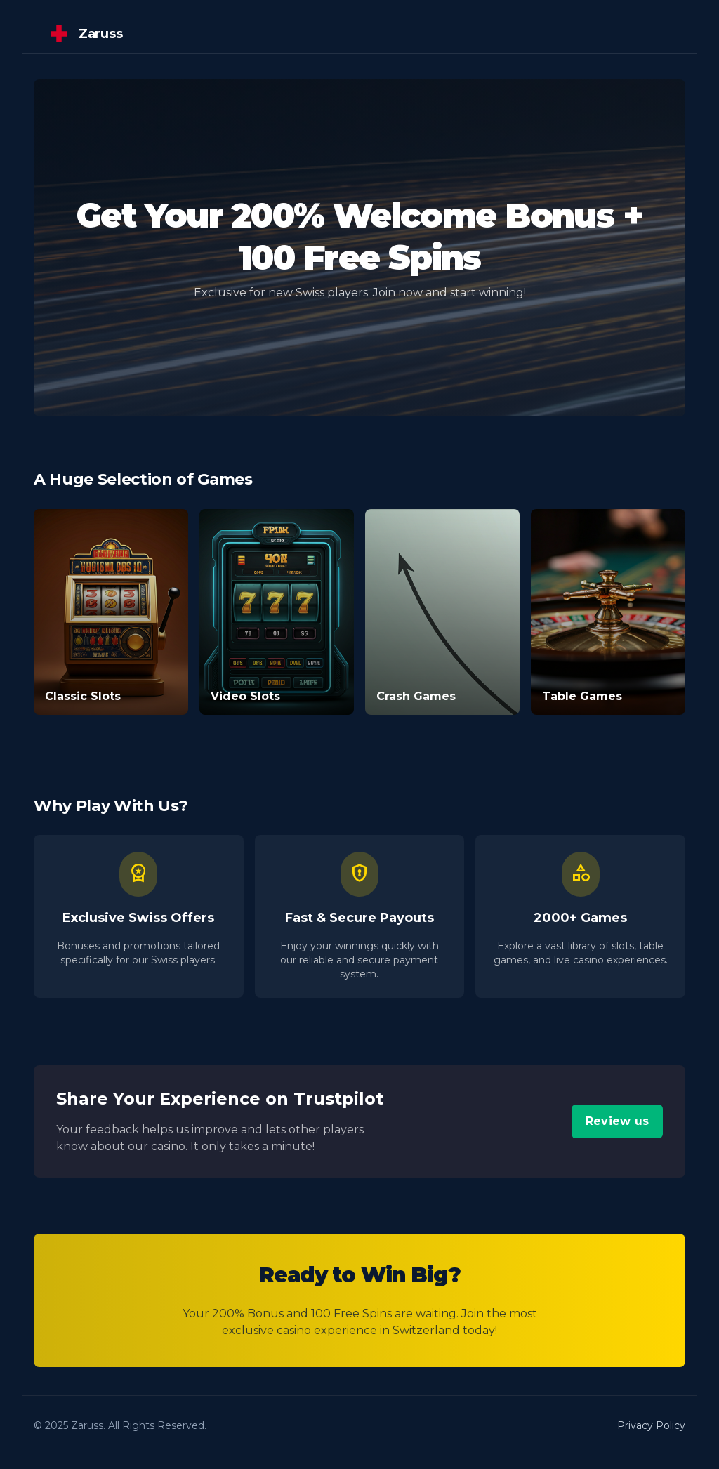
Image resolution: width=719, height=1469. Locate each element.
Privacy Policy (651, 1425)
